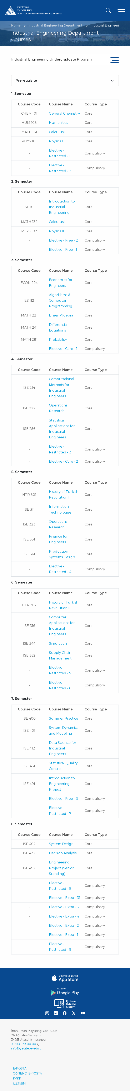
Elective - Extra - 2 (64, 926)
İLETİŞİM (19, 1083)
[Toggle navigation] (121, 10)
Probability (58, 340)
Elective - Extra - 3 (64, 907)
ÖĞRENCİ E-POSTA (27, 1073)
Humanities (58, 123)
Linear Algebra (61, 315)
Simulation (58, 643)
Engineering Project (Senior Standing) (61, 868)
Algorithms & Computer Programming (60, 300)
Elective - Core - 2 (63, 461)
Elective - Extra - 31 (64, 898)
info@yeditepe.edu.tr (26, 1048)
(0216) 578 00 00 (25, 1044)
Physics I (56, 141)
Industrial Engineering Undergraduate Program (51, 59)
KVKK (17, 1078)
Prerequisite (26, 80)
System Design (61, 844)
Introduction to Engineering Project (62, 783)
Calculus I (57, 132)
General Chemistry (64, 113)
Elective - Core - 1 (63, 349)
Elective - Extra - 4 (64, 916)
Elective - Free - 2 (63, 240)
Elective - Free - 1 (63, 250)
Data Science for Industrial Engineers (62, 748)
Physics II (56, 231)
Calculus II (57, 222)
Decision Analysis (62, 853)
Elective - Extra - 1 (63, 935)
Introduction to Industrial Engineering (62, 207)
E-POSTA (19, 1068)
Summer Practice (63, 718)
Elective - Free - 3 (63, 799)
